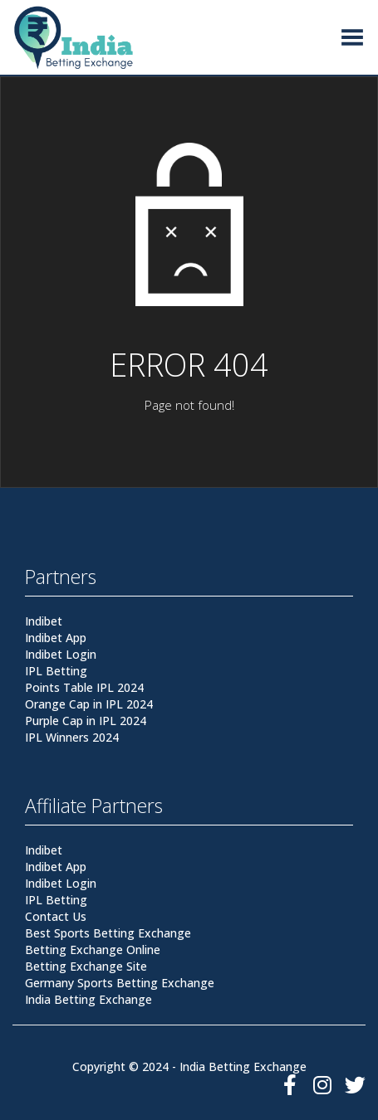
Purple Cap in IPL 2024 (85, 720)
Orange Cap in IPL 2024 (89, 704)
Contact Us (55, 916)
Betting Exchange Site (86, 966)
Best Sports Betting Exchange (108, 933)
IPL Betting (56, 671)
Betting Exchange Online (92, 949)
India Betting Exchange (88, 999)
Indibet (43, 621)
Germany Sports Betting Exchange (119, 983)
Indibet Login (60, 654)
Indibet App (55, 637)
